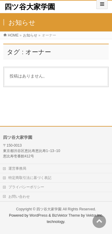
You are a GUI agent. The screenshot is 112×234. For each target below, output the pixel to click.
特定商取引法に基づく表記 (29, 178)
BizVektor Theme (66, 215)
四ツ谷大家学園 (29, 7)
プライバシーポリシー (26, 187)
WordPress (38, 215)
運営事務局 (17, 168)
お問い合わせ (19, 197)
